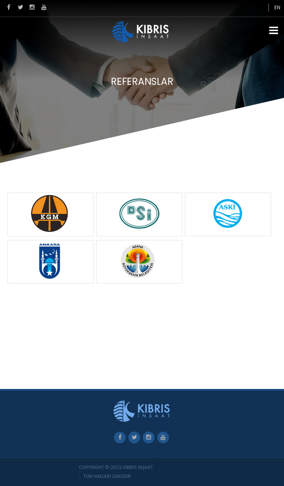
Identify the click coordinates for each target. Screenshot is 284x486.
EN (277, 7)
